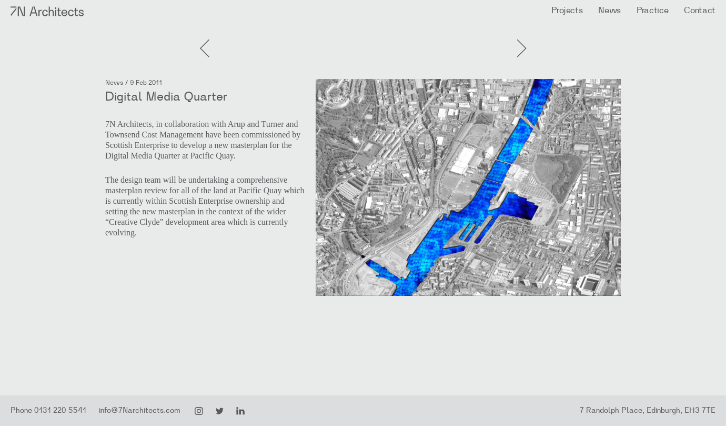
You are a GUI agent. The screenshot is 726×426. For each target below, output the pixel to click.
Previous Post (521, 37)
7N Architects (48, 11)
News (609, 10)
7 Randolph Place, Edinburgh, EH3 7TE (647, 410)
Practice (652, 10)
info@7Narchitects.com (139, 410)
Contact (699, 10)
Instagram (199, 411)
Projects (566, 10)
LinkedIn (240, 411)
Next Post (205, 37)
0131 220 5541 (60, 410)
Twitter (220, 411)
